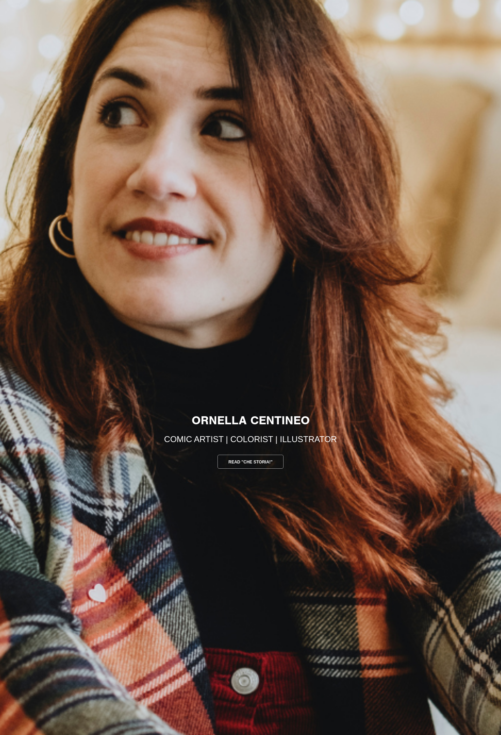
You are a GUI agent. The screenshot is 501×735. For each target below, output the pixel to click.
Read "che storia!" (250, 462)
